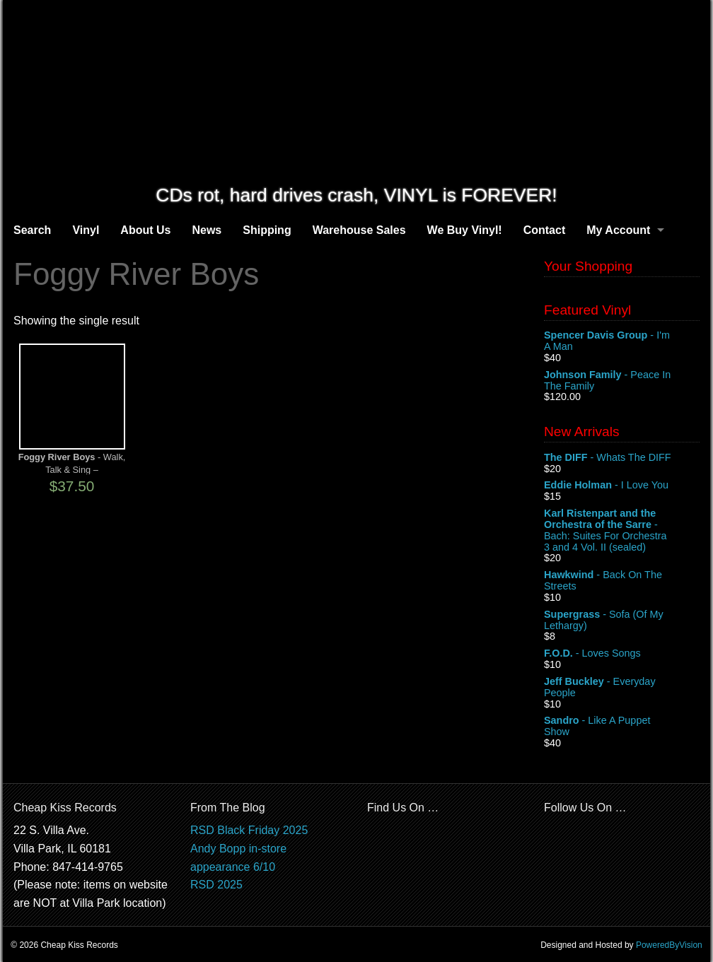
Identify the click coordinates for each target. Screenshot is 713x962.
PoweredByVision (669, 945)
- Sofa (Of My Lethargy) (622, 620)
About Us (145, 230)
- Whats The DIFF (622, 458)
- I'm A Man (622, 341)
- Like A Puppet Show (622, 726)
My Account (618, 230)
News (206, 230)
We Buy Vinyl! (464, 230)
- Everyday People (622, 687)
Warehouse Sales (359, 230)
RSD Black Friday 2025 (249, 830)
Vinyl (85, 230)
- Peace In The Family (622, 381)
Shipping (267, 230)
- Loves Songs (622, 653)
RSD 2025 (216, 885)
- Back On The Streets (622, 581)
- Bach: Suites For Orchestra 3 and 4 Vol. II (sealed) (622, 530)
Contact (544, 230)
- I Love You (622, 485)
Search (32, 230)
